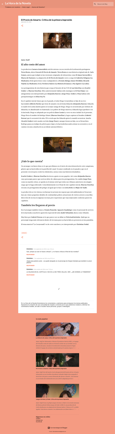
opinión (24, 233)
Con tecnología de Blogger (57, 428)
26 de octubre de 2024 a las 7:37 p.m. (43, 269)
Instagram (39, 420)
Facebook (39, 422)
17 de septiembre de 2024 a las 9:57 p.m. (44, 258)
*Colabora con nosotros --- (13, 7)
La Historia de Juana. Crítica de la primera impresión (51, 338)
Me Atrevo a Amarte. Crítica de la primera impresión (51, 368)
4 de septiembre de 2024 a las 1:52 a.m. (43, 249)
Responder (30, 254)
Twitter (38, 418)
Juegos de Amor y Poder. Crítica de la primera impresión (52, 399)
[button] (22, 26)
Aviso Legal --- (27, 7)
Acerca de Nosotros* (38, 7)
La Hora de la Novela (18, 3)
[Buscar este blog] (104, 4)
